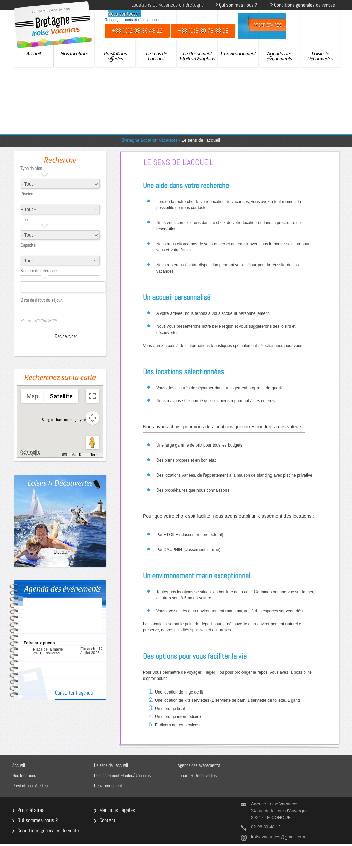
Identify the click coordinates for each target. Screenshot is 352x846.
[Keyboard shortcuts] (64, 455)
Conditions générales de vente (48, 830)
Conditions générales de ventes (304, 5)
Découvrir (63, 551)
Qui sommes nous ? (238, 5)
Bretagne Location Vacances (149, 140)
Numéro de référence (38, 270)
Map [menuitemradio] (32, 396)
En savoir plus (66, 671)
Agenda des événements (279, 57)
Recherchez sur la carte (60, 378)
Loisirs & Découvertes (320, 57)
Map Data (79, 455)
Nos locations (75, 54)
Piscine (26, 193)
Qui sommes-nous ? (37, 820)
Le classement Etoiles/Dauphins (197, 57)
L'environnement (238, 54)
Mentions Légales (117, 809)
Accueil (33, 54)
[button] (56, 408)
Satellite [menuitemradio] (61, 396)
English (103, 4)
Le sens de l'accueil (156, 57)
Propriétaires (267, 25)
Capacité (28, 245)
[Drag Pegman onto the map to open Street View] (92, 442)
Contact (107, 820)
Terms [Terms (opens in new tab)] (96, 455)
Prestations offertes (115, 57)
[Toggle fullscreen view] (92, 396)
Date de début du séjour (41, 299)
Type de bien (31, 168)
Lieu (24, 219)
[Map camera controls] (92, 418)
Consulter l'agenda (74, 693)
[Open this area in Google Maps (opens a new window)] (30, 453)
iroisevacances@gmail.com (278, 837)
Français (94, 4)
